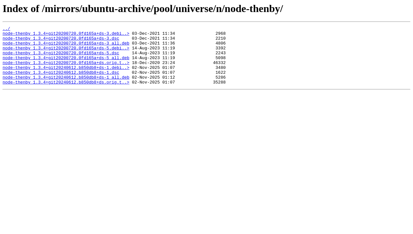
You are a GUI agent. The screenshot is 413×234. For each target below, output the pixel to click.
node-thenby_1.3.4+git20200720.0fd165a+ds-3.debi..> (66, 35)
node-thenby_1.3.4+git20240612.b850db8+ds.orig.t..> (66, 94)
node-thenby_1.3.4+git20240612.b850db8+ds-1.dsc (61, 82)
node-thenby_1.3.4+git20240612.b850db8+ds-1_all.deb (66, 88)
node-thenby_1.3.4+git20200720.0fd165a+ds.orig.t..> (66, 70)
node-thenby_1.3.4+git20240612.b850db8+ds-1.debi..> (66, 76)
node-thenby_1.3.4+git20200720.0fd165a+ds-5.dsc (61, 58)
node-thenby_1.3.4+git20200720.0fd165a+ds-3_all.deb (66, 47)
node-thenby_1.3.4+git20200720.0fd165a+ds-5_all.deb (66, 64)
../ (6, 29)
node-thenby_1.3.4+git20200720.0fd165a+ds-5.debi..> (66, 53)
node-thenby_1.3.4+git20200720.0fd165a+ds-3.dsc (61, 41)
